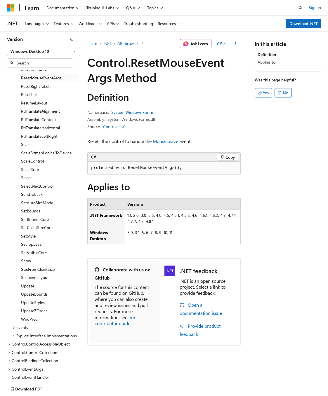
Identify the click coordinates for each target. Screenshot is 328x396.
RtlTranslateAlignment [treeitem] (40, 111)
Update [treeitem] (27, 286)
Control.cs (112, 126)
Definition (267, 54)
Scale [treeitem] (25, 144)
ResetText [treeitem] (29, 94)
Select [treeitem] (26, 177)
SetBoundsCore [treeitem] (35, 219)
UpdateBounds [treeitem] (34, 294)
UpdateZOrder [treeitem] (34, 310)
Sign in (315, 7)
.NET (107, 43)
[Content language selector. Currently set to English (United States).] (33, 387)
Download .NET (303, 23)
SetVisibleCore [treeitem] (34, 252)
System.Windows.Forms (132, 112)
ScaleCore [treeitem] (30, 169)
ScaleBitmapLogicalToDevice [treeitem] (46, 153)
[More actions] (235, 43)
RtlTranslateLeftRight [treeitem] (39, 136)
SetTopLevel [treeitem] (31, 244)
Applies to (266, 62)
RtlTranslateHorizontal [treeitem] (40, 127)
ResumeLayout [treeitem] (34, 103)
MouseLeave (165, 141)
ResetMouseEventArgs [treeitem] (41, 78)
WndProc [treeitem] (29, 319)
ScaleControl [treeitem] (32, 161)
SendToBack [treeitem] (32, 194)
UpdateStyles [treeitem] (33, 302)
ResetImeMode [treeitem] (34, 69)
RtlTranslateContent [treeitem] (38, 119)
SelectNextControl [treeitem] (37, 186)
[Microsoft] (11, 8)
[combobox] (43, 51)
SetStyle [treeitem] (28, 236)
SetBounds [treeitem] (30, 211)
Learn (92, 43)
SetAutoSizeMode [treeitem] (37, 202)
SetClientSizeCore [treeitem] (37, 227)
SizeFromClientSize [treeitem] (38, 269)
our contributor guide (115, 320)
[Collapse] (71, 39)
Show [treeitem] (26, 261)
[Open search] (300, 8)
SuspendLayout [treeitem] (35, 277)
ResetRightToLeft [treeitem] (36, 86)
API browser (128, 43)
